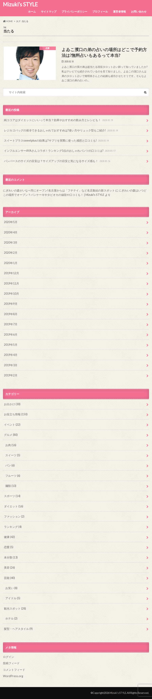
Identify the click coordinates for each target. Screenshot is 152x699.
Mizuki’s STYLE (20, 4)
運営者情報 (119, 11)
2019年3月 (10, 365)
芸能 (9, 578)
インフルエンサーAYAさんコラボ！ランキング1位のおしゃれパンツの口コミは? (60, 151)
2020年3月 (10, 242)
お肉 (10, 445)
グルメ (11, 434)
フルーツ (12, 475)
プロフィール (100, 11)
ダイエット (13, 506)
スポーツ (12, 496)
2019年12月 (11, 273)
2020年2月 (10, 252)
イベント (12, 424)
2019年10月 (11, 293)
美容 (9, 567)
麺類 (10, 485)
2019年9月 (10, 303)
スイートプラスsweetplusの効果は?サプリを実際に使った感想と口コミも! (57, 141)
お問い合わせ (138, 11)
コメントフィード (14, 669)
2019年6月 (10, 334)
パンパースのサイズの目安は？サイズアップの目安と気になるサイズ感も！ (57, 161)
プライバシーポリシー (74, 11)
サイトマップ (48, 11)
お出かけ (12, 404)
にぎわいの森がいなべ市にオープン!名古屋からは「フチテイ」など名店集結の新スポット (59, 190)
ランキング (13, 526)
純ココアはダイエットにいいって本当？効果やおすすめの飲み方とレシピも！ (59, 120)
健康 (9, 537)
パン (10, 465)
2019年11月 (11, 283)
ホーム (32, 11)
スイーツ (12, 455)
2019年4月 (10, 354)
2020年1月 (10, 263)
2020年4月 (10, 232)
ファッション (14, 516)
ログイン (8, 656)
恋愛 (8, 547)
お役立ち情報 (16, 414)
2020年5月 (10, 222)
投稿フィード (11, 663)
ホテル (11, 618)
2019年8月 (10, 314)
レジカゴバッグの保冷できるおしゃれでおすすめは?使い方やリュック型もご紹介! (61, 130)
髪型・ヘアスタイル (18, 628)
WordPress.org (13, 676)
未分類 (11, 557)
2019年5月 (10, 344)
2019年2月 (10, 375)
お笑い (11, 588)
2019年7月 (10, 324)
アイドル (12, 598)
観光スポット (15, 608)
